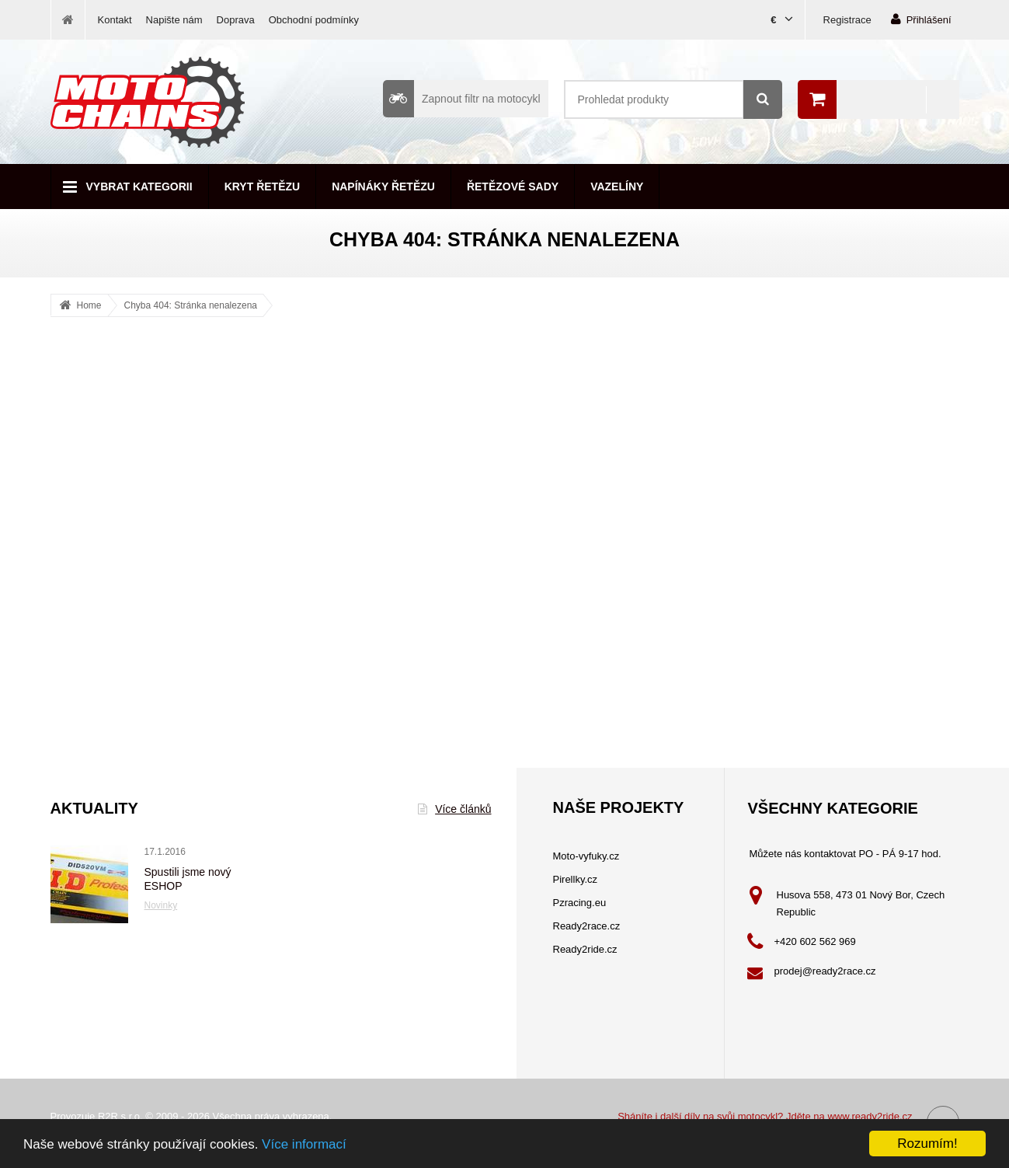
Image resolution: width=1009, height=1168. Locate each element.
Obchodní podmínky (314, 20)
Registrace (847, 20)
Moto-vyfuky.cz (586, 856)
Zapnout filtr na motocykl (462, 98)
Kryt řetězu (262, 186)
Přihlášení (921, 19)
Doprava (236, 20)
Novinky (161, 905)
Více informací (304, 1145)
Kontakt (115, 20)
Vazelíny (616, 186)
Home (89, 305)
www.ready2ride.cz (869, 1116)
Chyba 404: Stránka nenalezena (190, 305)
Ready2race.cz (587, 926)
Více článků (454, 809)
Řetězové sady (512, 186)
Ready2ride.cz (585, 949)
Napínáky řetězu (383, 186)
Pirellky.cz (575, 879)
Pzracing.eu (580, 902)
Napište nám (174, 20)
